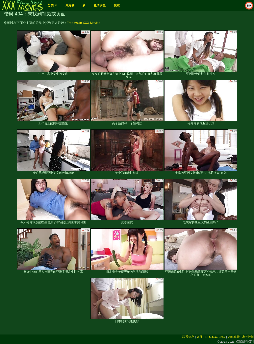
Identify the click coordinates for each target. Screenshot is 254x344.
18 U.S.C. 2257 (215, 336)
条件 (200, 336)
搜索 (117, 5)
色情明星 (100, 5)
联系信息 (188, 336)
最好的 (69, 5)
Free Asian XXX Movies (83, 23)
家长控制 (248, 336)
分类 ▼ (52, 5)
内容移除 (234, 336)
